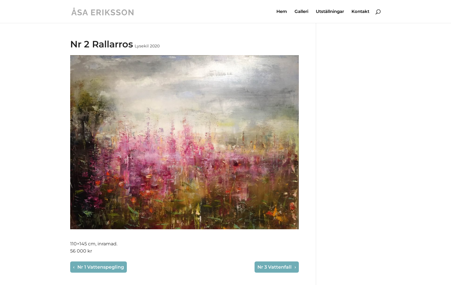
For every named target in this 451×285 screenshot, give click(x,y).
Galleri (301, 11)
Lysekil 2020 (147, 46)
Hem (281, 11)
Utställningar (330, 11)
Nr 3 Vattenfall (275, 267)
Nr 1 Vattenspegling (100, 267)
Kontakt (360, 11)
